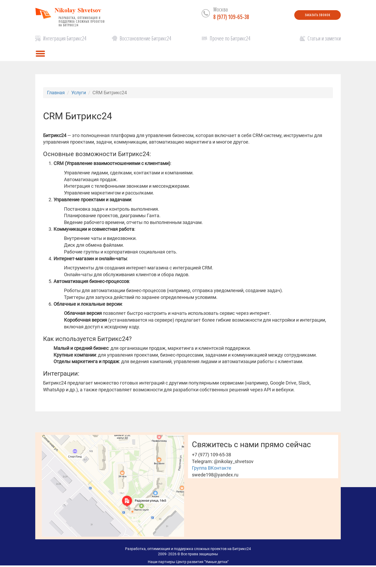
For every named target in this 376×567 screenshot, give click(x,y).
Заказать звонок (317, 15)
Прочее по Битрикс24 (230, 38)
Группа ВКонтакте (211, 468)
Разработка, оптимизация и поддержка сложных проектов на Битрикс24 (81, 20)
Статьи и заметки (324, 38)
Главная (56, 92)
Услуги (78, 92)
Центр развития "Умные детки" (202, 562)
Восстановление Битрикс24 (145, 38)
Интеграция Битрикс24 (64, 38)
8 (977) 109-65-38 (231, 17)
